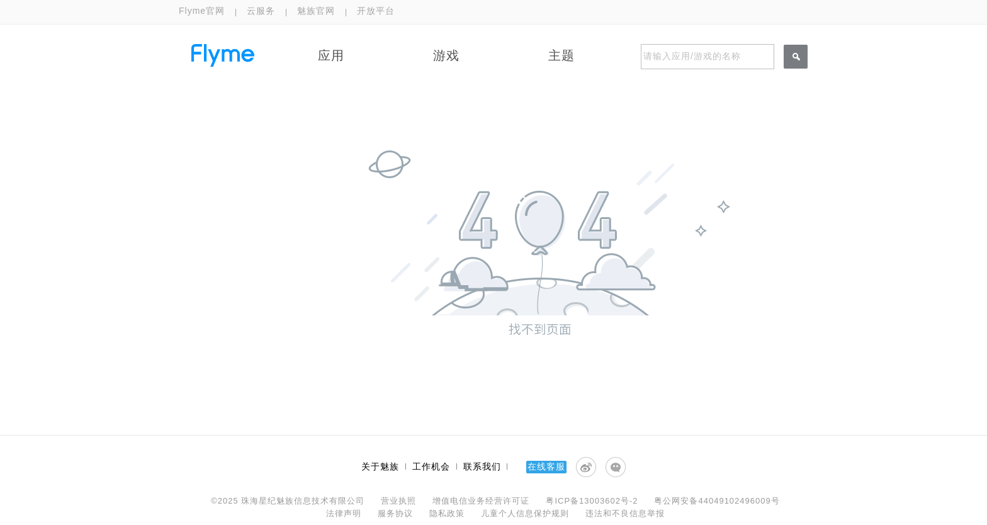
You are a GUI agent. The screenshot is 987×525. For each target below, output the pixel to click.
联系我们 (482, 466)
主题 (561, 55)
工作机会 (431, 466)
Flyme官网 (202, 11)
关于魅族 (380, 466)
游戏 (446, 55)
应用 (331, 55)
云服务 (261, 11)
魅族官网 (316, 11)
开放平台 (376, 11)
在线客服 (546, 466)
